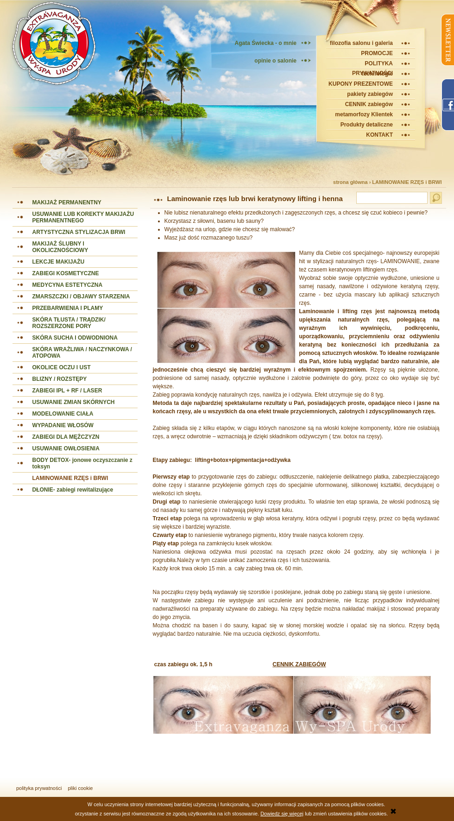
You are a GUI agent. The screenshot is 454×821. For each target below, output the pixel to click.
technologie (377, 73)
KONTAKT (379, 135)
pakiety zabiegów (370, 94)
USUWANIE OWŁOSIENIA (66, 448)
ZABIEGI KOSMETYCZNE (65, 273)
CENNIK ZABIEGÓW (299, 664)
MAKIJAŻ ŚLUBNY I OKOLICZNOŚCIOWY (60, 246)
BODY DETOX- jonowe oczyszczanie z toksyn (82, 463)
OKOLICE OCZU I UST (61, 367)
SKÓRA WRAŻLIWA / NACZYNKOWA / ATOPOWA (82, 352)
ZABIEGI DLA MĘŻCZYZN (66, 437)
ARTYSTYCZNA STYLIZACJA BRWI (79, 232)
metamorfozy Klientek (364, 114)
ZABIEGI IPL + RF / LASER (67, 390)
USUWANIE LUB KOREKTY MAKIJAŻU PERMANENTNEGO (83, 217)
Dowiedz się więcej (281, 813)
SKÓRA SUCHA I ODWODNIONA (75, 338)
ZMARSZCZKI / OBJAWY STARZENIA (81, 296)
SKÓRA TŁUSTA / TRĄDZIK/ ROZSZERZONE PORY (69, 322)
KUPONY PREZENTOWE (360, 84)
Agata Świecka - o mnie (265, 43)
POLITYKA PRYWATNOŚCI (372, 64)
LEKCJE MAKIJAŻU (58, 262)
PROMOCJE (377, 53)
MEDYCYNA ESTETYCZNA (67, 285)
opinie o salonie (275, 60)
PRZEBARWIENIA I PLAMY (67, 308)
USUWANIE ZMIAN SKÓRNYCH (73, 402)
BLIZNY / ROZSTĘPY (59, 379)
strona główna (350, 182)
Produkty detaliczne (366, 124)
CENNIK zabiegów (369, 104)
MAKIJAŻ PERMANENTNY (66, 202)
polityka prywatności (39, 788)
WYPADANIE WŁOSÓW (63, 425)
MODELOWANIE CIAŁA (63, 413)
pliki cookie (80, 788)
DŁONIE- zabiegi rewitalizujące (73, 489)
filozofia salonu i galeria (361, 43)
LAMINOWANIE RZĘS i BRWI (406, 182)
